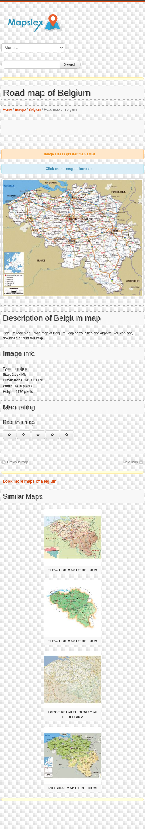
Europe (20, 110)
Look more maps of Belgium (29, 481)
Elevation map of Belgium (72, 570)
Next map (130, 462)
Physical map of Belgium (72, 788)
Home (7, 110)
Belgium (35, 110)
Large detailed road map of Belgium (72, 714)
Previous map (17, 462)
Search (70, 64)
